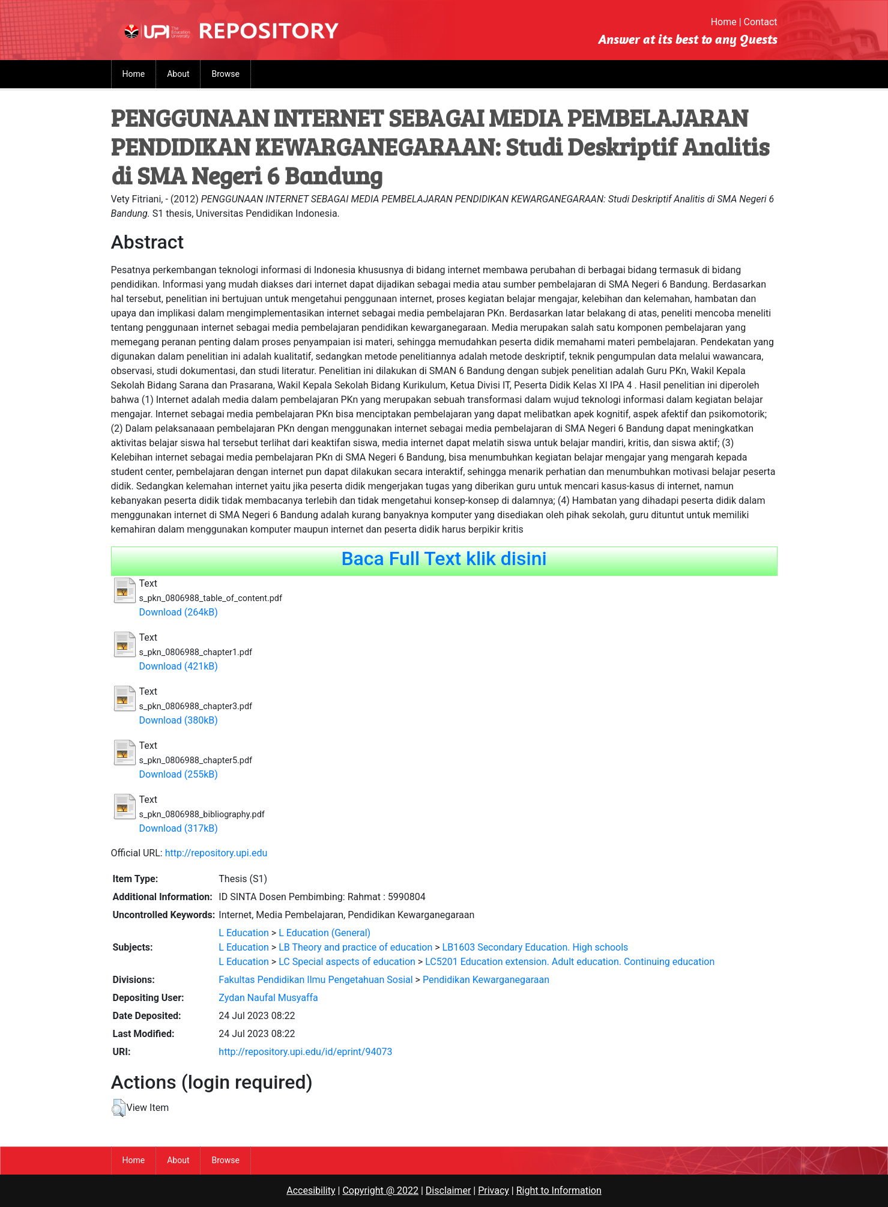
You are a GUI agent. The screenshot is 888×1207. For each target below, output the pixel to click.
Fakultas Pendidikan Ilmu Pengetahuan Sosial (315, 979)
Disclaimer (448, 1190)
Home (724, 22)
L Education (244, 933)
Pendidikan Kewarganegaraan (486, 979)
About (178, 74)
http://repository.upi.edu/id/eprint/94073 (305, 1051)
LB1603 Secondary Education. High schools (535, 947)
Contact (761, 22)
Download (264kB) (178, 612)
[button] (118, 1108)
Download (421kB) (178, 666)
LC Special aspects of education (347, 961)
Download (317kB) (178, 828)
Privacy (493, 1190)
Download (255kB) (178, 774)
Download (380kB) (178, 720)
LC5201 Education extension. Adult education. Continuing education (569, 961)
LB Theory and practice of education (355, 947)
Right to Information (559, 1190)
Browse (225, 74)
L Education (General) (324, 933)
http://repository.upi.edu (216, 853)
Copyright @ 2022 (380, 1190)
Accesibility (310, 1190)
